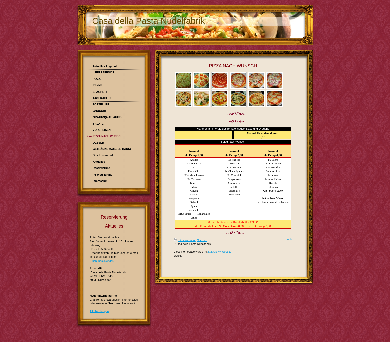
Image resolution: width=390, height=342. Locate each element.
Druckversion (185, 240)
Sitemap (202, 240)
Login (289, 239)
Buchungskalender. (102, 260)
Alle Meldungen (99, 311)
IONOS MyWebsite (219, 251)
